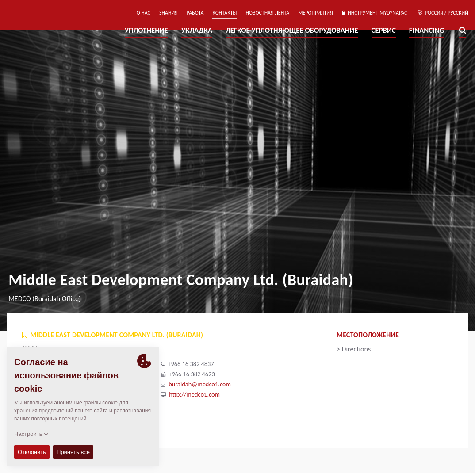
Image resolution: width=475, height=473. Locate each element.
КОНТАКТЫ (224, 13)
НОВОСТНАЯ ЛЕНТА (268, 13)
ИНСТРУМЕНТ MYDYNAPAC (374, 13)
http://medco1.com (194, 394)
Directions (356, 349)
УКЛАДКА (196, 30)
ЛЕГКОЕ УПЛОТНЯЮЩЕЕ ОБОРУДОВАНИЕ (292, 30)
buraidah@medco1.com (200, 384)
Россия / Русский (443, 13)
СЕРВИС (384, 30)
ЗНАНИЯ (168, 13)
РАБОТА (195, 13)
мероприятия (315, 13)
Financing (426, 30)
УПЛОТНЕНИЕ (146, 30)
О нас (143, 13)
